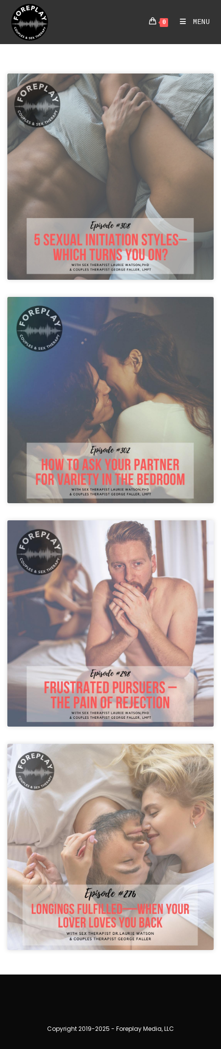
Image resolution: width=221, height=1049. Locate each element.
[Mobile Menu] (191, 22)
